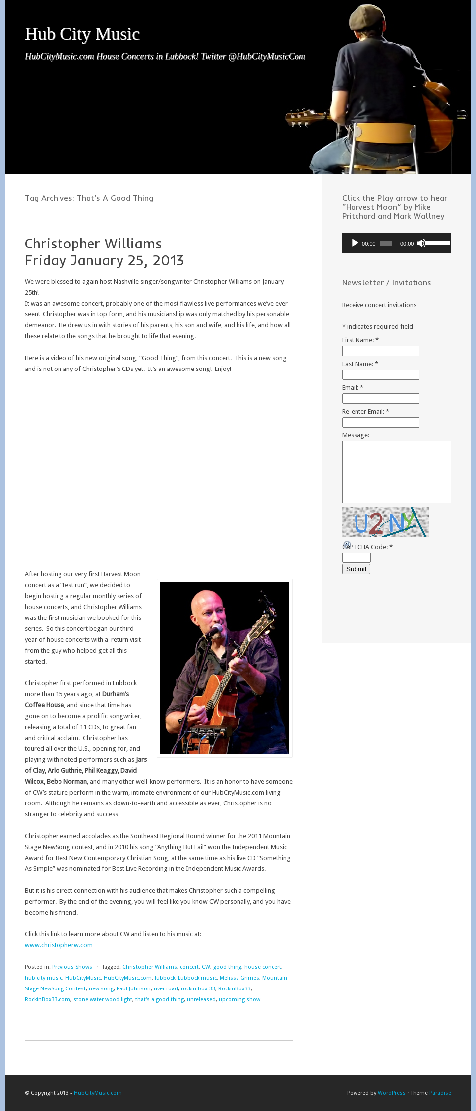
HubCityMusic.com (128, 978)
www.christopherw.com (59, 945)
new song (101, 989)
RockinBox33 (234, 989)
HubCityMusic (83, 978)
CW (206, 967)
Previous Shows (72, 967)
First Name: (360, 340)
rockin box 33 (198, 989)
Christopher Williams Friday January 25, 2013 (104, 252)
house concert (262, 967)
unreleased (201, 999)
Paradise (440, 1093)
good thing (227, 967)
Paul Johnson (134, 989)
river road (166, 989)
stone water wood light (102, 999)
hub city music (43, 978)
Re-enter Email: (365, 411)
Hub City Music (82, 34)
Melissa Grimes (239, 978)
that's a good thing (159, 999)
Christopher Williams (149, 967)
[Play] (355, 243)
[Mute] (421, 243)
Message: (355, 435)
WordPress (392, 1093)
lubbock (165, 978)
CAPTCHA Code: (367, 547)
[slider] (386, 243)
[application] (396, 243)
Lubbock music (197, 978)
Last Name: (360, 364)
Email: (352, 387)
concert (189, 967)
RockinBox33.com (47, 999)
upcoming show (239, 999)
